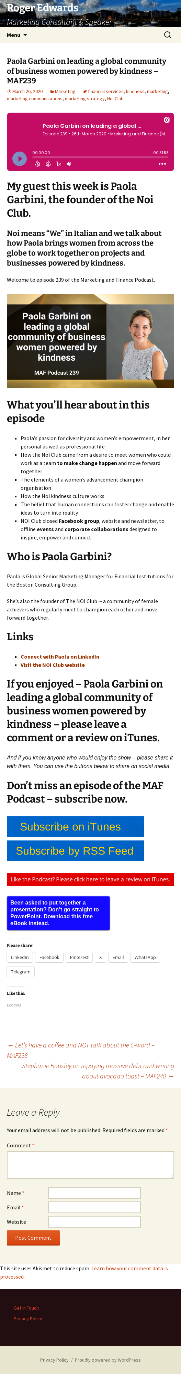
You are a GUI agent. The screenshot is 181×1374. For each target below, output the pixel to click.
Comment (20, 1145)
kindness (135, 91)
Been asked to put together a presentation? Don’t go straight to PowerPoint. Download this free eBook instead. (54, 913)
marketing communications (35, 98)
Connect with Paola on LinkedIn (60, 656)
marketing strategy (85, 98)
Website (16, 1221)
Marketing (65, 91)
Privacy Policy (28, 1318)
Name (15, 1192)
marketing (157, 91)
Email (15, 1207)
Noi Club (115, 98)
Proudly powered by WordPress (108, 1360)
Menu (13, 34)
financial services (106, 91)
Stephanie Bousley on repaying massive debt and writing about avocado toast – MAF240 (98, 1070)
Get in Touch (26, 1308)
